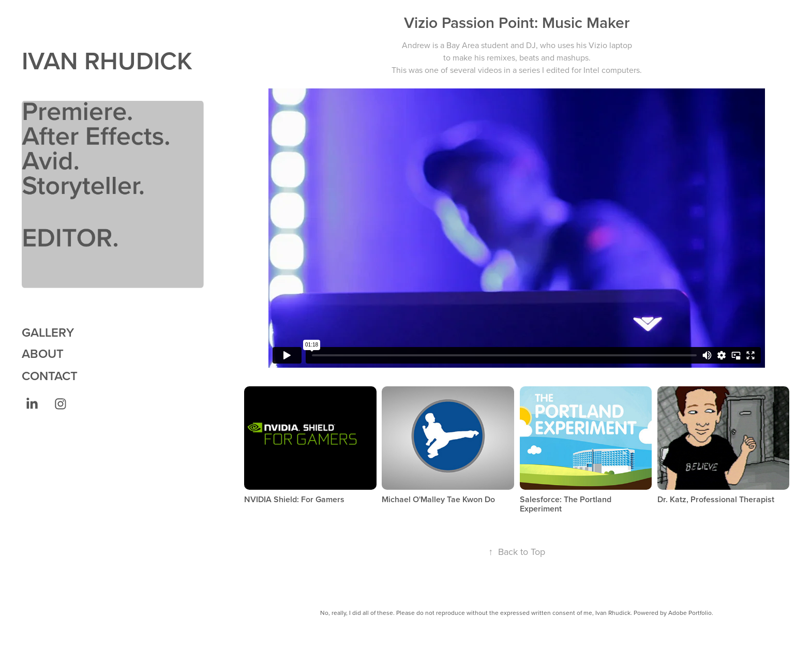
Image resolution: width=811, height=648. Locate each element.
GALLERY (48, 332)
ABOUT (43, 353)
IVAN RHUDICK (107, 60)
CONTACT (50, 376)
